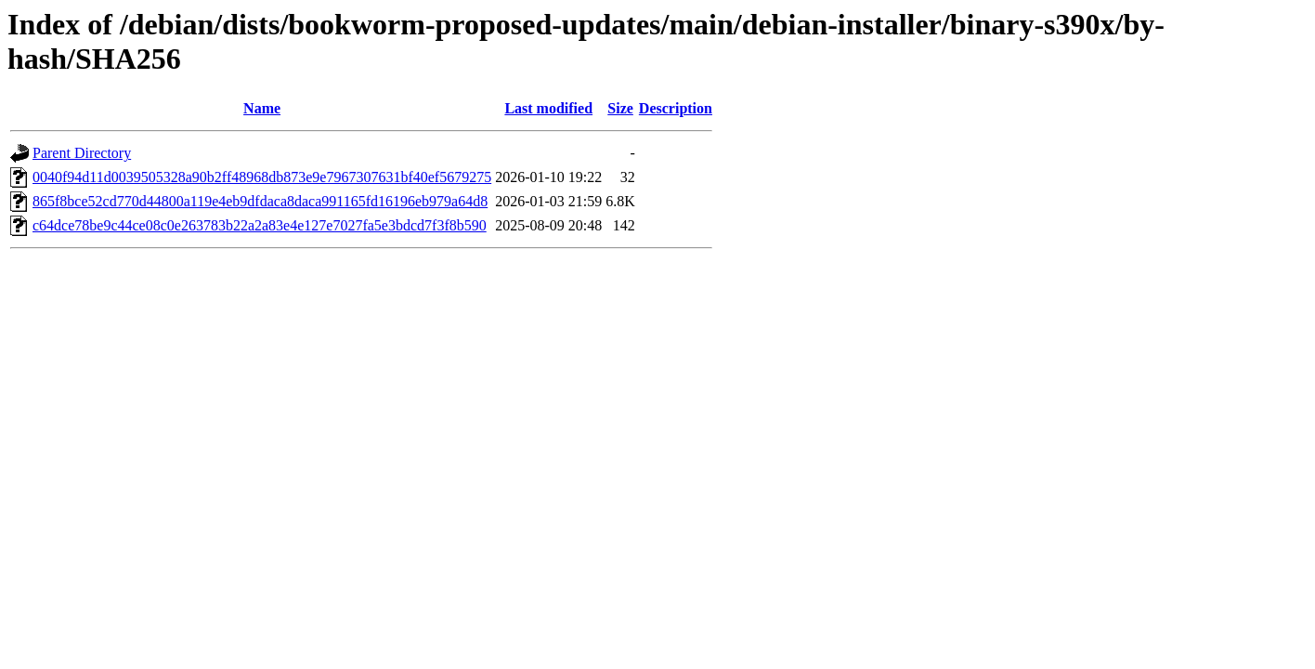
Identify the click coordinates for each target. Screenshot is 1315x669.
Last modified (548, 108)
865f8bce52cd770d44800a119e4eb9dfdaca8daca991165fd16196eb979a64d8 (260, 201)
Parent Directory (82, 153)
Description (675, 108)
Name (261, 108)
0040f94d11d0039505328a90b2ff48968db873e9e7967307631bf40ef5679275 (262, 177)
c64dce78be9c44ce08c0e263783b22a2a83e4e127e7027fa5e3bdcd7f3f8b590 (260, 225)
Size (620, 108)
